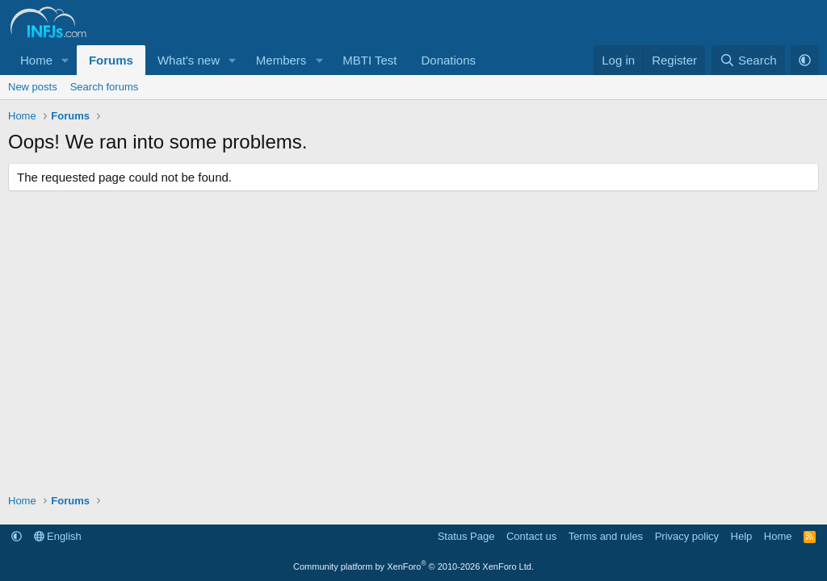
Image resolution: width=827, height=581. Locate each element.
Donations (448, 60)
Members (281, 60)
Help (742, 536)
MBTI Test (369, 60)
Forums (111, 60)
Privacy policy (687, 536)
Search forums (104, 87)
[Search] (748, 60)
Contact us (531, 536)
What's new (188, 60)
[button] (65, 60)
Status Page (466, 536)
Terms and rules (606, 536)
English (58, 536)
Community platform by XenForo (413, 566)
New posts (32, 87)
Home (36, 60)
